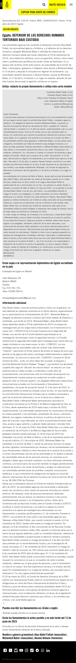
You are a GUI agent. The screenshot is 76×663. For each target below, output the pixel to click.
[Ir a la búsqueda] (44, 4)
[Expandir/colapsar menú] (71, 4)
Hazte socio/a (57, 4)
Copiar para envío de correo (38, 12)
